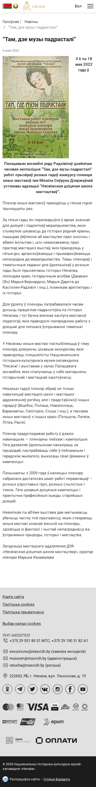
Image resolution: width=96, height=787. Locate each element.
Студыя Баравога (57, 779)
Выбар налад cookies (22, 623)
